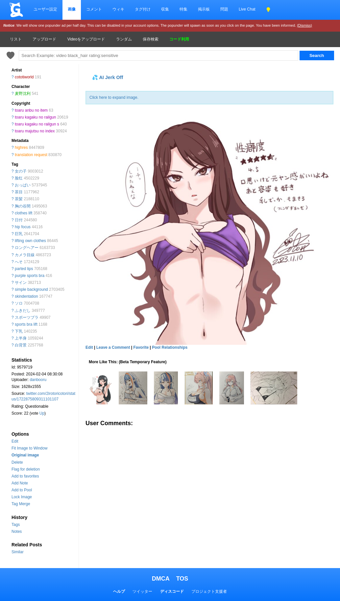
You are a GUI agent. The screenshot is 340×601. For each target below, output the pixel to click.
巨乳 (19, 234)
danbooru (38, 379)
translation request (31, 154)
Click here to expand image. (113, 97)
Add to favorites (25, 476)
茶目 (19, 192)
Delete (17, 462)
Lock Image (22, 497)
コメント (94, 9)
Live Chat (247, 9)
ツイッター (142, 591)
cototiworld (24, 77)
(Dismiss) (304, 25)
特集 (183, 9)
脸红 (19, 178)
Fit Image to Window (29, 448)
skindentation (26, 296)
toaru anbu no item (31, 110)
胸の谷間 (23, 206)
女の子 (21, 171)
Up (41, 413)
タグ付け (143, 9)
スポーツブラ (26, 317)
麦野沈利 (23, 93)
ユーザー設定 (45, 9)
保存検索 (150, 39)
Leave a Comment (113, 347)
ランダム (124, 39)
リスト (16, 39)
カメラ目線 (25, 255)
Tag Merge (21, 504)
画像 (72, 9)
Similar (18, 552)
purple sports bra (29, 275)
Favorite (141, 347)
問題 (224, 9)
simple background (31, 289)
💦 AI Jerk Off (107, 77)
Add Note (20, 483)
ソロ (19, 303)
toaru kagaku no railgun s (37, 124)
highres (21, 147)
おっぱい (23, 185)
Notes (17, 531)
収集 (165, 9)
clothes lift (23, 213)
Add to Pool (22, 490)
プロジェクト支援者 (209, 591)
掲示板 (204, 9)
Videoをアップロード (86, 39)
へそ (19, 262)
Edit (15, 441)
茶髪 (19, 199)
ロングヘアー (26, 247)
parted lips (24, 268)
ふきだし (23, 310)
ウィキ (118, 9)
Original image (25, 455)
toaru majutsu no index (35, 131)
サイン (21, 282)
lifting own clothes (30, 240)
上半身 (21, 338)
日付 (19, 220)
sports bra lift (26, 324)
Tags (16, 524)
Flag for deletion (26, 469)
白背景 (21, 345)
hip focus (23, 227)
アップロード (44, 39)
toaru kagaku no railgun (35, 117)
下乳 (19, 331)
